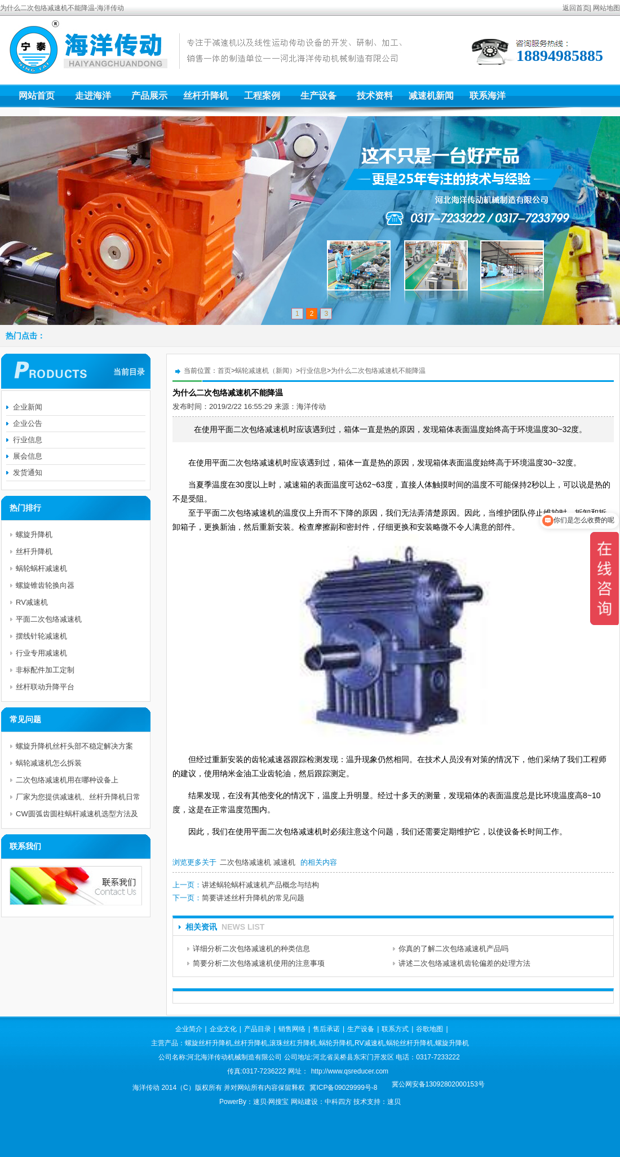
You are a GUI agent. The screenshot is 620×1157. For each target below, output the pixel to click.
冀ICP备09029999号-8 (343, 1088)
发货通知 (27, 472)
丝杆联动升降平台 (45, 687)
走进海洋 (93, 95)
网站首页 (37, 95)
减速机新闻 (431, 95)
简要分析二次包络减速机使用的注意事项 (259, 963)
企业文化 (223, 1029)
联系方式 (395, 1029)
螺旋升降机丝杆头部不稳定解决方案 (74, 746)
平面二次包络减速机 (49, 619)
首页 (224, 371)
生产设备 (318, 95)
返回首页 (576, 8)
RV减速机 (32, 602)
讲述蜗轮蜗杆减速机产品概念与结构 (260, 885)
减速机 (284, 862)
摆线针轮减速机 (41, 636)
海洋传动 (311, 406)
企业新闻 (27, 407)
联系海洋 (488, 95)
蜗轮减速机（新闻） (265, 371)
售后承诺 (326, 1029)
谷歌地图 (429, 1029)
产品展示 (149, 95)
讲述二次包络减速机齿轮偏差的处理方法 (464, 963)
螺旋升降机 (34, 534)
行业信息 (313, 371)
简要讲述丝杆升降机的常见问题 (253, 898)
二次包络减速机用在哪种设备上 (67, 780)
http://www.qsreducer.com (349, 1071)
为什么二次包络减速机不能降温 (378, 371)
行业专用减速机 (41, 653)
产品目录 (257, 1029)
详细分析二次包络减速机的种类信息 (251, 948)
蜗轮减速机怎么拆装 (49, 763)
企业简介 (188, 1029)
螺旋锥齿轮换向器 (45, 585)
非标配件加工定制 (45, 670)
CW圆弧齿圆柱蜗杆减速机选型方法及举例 (77, 816)
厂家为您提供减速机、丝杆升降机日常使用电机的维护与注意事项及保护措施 (78, 799)
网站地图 (606, 8)
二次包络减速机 (245, 862)
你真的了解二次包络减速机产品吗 (453, 948)
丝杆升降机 (205, 95)
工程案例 (262, 95)
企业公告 (27, 423)
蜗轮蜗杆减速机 (41, 568)
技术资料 (375, 95)
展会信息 (27, 456)
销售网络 (291, 1029)
